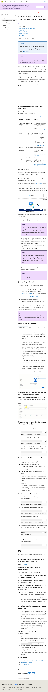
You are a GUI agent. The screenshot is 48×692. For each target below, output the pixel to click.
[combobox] (9, 15)
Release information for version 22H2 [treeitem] (8, 17)
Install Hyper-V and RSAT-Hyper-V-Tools (30, 296)
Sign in (45, 1)
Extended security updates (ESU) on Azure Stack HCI (32, 660)
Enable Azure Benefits (23, 31)
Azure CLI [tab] (44, 328)
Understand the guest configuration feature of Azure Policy (40, 154)
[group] (34, 454)
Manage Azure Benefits (23, 33)
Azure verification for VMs (29, 62)
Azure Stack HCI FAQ (25, 664)
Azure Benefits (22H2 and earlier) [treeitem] (8, 20)
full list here (24, 564)
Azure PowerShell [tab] (31, 328)
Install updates (25, 289)
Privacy (27, 687)
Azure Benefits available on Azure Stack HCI (27, 28)
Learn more (25, 51)
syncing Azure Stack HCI (33, 603)
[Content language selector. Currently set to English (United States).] (7, 684)
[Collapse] (15, 12)
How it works (21, 30)
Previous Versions (11, 687)
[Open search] (42, 2)
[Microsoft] (2, 1)
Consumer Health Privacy (36, 687)
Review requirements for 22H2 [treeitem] (8, 22)
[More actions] (46, 13)
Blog (17, 687)
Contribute (22, 687)
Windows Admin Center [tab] (22, 328)
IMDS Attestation (38, 183)
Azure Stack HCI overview (26, 662)
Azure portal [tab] (38, 328)
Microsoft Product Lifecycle (8, 6)
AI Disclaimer (4, 687)
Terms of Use (4, 689)
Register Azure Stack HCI (27, 293)
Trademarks (10, 689)
